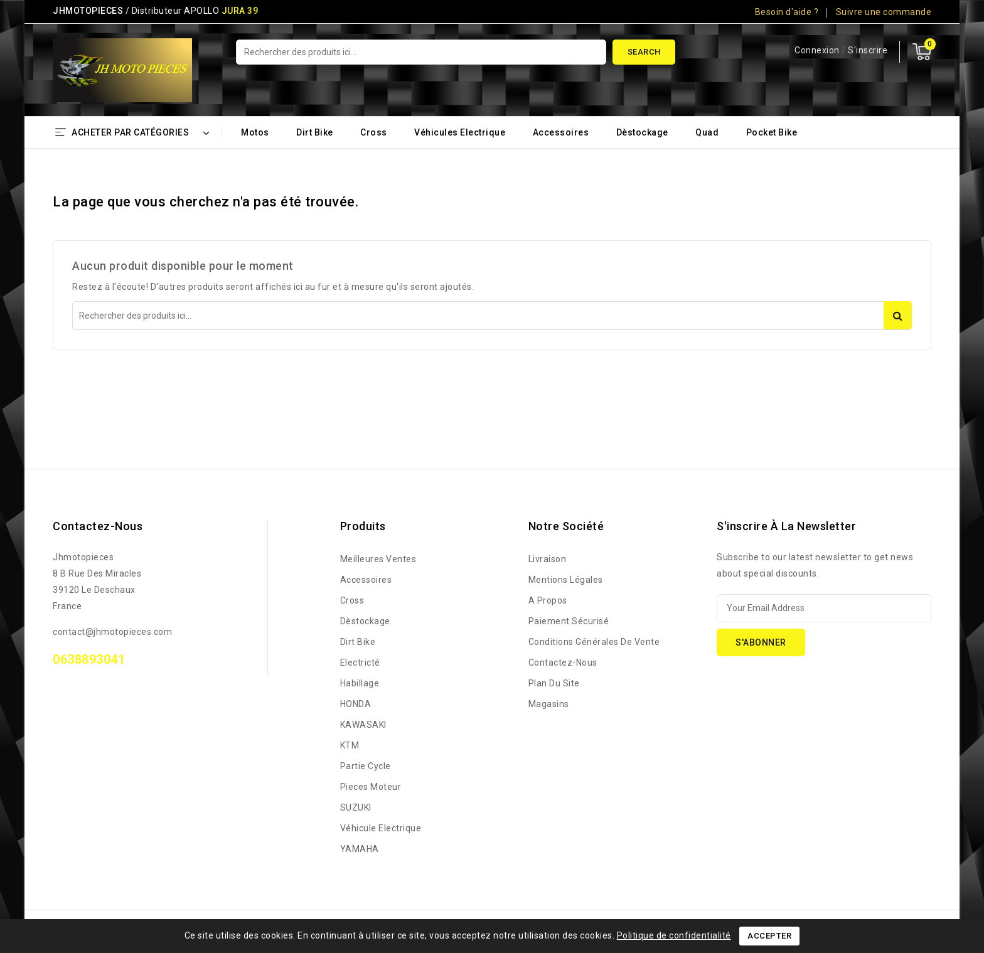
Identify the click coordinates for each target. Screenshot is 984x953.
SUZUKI (356, 807)
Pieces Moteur (371, 787)
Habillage (360, 683)
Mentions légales (565, 580)
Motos (255, 132)
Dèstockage (642, 132)
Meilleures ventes (378, 559)
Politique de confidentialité (674, 935)
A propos (547, 600)
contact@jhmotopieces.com (112, 632)
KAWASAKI (363, 725)
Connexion (818, 50)
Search (644, 51)
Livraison (547, 559)
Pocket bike (772, 132)
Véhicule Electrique (381, 828)
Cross (373, 132)
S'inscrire (867, 50)
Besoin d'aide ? (787, 12)
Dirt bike (314, 132)
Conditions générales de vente (594, 642)
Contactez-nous (97, 526)
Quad (707, 132)
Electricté (360, 663)
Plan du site (554, 683)
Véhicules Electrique (459, 132)
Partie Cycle (365, 766)
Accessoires (561, 132)
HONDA (356, 704)
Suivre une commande (884, 12)
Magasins (548, 704)
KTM (350, 745)
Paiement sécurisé (568, 621)
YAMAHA (359, 849)
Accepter (769, 935)
